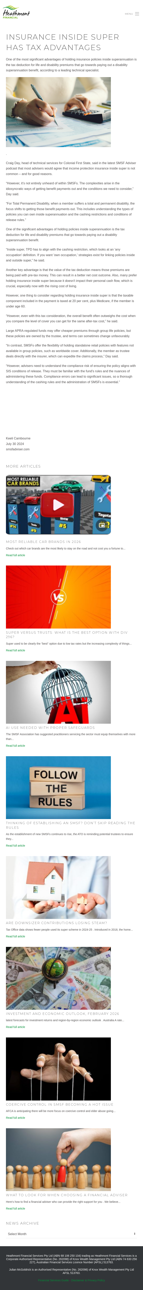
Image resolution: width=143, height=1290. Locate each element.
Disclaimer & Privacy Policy (88, 1280)
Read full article (15, 555)
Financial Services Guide (53, 1280)
